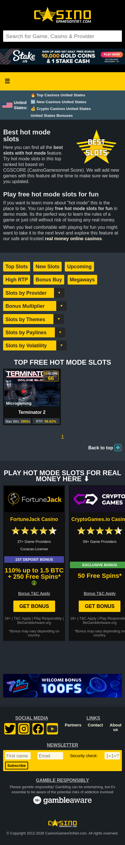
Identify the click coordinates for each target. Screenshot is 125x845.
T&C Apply (22, 618)
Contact (95, 725)
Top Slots (16, 266)
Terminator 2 (32, 412)
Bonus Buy (49, 280)
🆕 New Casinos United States (58, 102)
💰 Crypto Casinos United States (61, 109)
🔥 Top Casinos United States (58, 95)
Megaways (82, 280)
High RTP (16, 280)
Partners (73, 725)
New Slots (47, 266)
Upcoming (79, 266)
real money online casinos (73, 238)
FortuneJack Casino (34, 519)
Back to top (100, 447)
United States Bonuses (52, 115)
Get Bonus (34, 606)
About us (116, 727)
